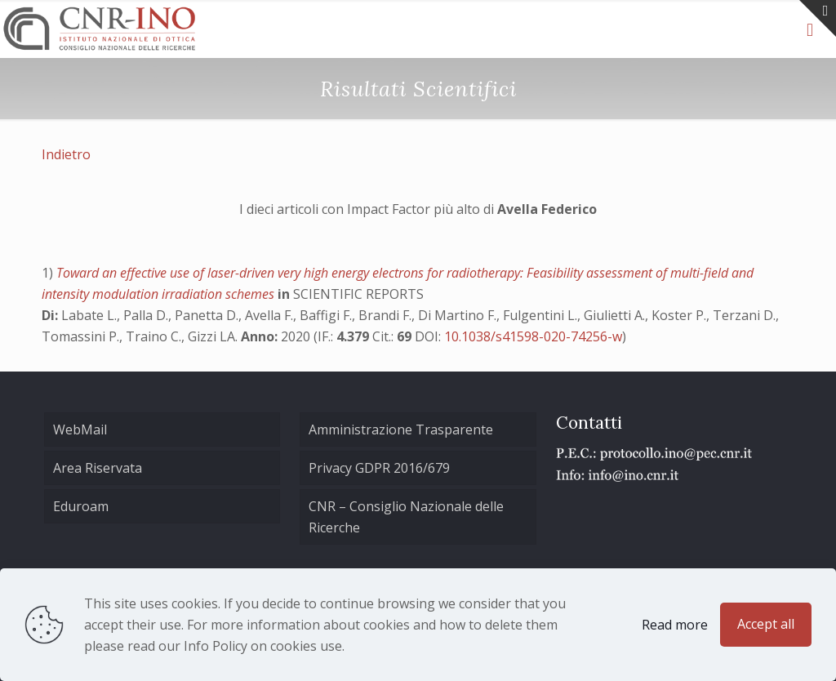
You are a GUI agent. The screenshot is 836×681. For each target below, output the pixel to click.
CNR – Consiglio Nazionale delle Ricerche (406, 516)
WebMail (80, 429)
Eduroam (81, 506)
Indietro (66, 154)
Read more (675, 625)
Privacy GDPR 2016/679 (379, 468)
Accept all (765, 624)
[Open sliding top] (817, 18)
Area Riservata (97, 468)
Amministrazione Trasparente (401, 429)
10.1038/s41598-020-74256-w (533, 336)
